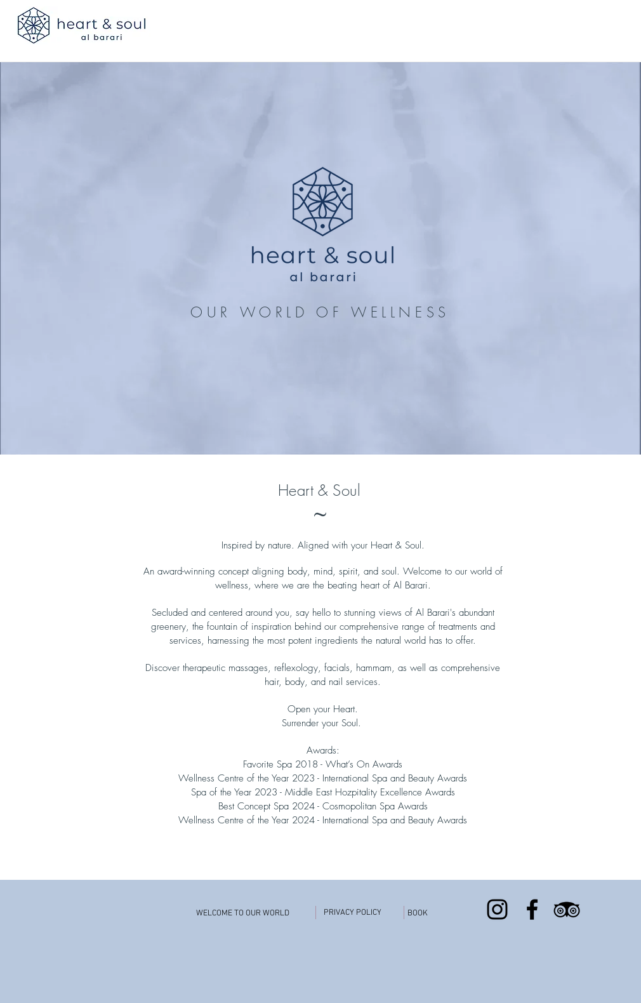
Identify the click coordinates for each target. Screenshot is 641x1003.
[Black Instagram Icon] (497, 909)
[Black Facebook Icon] (532, 909)
